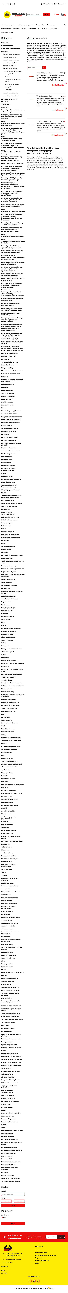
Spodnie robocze (7, 967)
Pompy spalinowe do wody (10, 990)
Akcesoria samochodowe (9, 428)
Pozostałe (5, 107)
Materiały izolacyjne (8, 1098)
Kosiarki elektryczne (8, 482)
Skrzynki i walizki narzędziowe (11, 417)
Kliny (3, 622)
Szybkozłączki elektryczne (10, 987)
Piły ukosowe (5, 850)
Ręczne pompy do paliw (9, 1053)
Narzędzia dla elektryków (9, 903)
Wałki (3, 408)
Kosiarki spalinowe (7, 365)
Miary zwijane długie (8, 607)
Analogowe (5, 827)
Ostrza (3, 625)
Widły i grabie (5, 619)
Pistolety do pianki (7, 634)
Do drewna (5, 434)
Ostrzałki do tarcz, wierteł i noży (12, 793)
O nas (3, 1270)
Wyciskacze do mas (8, 778)
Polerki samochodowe (8, 830)
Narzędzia (40, 25)
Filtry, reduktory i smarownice (11, 746)
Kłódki (3, 970)
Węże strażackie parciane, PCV (11, 503)
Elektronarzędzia (9, 25)
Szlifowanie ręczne (7, 981)
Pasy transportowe (7, 500)
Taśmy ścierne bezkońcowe (10, 1013)
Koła (2, 755)
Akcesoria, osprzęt (7, 652)
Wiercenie (4, 781)
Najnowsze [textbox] (31, 67)
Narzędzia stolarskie (10, 63)
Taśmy (3, 734)
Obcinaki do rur (6, 920)
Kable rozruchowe (7, 616)
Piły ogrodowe (6, 462)
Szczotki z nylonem (8, 958)
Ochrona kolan (6, 1104)
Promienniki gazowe (8, 1119)
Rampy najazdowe (7, 1175)
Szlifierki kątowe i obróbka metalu (12, 1130)
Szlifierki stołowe (7, 1074)
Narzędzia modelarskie (11, 93)
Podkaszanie (5, 509)
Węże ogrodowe (6, 773)
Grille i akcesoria (6, 847)
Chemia (7, 76)
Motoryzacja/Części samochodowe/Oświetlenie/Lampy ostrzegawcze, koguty (13, 257)
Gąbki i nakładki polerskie (10, 1016)
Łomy (3, 1127)
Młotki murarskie (7, 402)
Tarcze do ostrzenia (8, 1022)
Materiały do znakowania (9, 520)
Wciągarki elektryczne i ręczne (11, 1059)
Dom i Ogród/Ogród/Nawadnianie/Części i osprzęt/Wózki (13, 123)
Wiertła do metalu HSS (9, 506)
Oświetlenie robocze (8, 677)
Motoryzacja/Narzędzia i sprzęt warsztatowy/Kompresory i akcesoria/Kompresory (11, 168)
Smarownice (5, 889)
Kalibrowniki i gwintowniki (10, 517)
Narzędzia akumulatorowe (10, 534)
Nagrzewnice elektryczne (9, 1139)
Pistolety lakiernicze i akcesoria (11, 764)
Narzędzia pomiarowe (10, 57)
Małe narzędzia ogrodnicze (10, 537)
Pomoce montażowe (8, 1153)
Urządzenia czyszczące (9, 566)
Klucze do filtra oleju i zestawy (11, 1150)
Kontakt (4, 1273)
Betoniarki (4, 529)
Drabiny (3, 975)
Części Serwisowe (7, 833)
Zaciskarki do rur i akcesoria (10, 1039)
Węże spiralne (6, 1068)
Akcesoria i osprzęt (26, 25)
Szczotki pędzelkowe (8, 955)
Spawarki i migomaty (8, 356)
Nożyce (3, 643)
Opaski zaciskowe (7, 929)
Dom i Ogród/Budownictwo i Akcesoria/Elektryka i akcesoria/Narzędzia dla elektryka (12, 293)
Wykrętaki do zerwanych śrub (11, 649)
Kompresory (5, 359)
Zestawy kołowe (6, 998)
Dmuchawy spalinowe (8, 596)
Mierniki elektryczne (8, 729)
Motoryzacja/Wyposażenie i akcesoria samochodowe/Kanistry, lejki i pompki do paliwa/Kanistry (12, 348)
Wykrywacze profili (7, 531)
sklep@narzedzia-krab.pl (13, 1259)
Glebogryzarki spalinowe (9, 799)
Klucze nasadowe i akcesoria (11, 479)
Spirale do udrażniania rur (10, 923)
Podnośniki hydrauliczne (9, 353)
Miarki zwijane (6, 605)
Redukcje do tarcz (7, 964)
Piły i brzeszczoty (7, 944)
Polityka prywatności (42, 1260)
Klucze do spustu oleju (9, 1147)
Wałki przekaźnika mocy (9, 362)
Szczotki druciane (7, 640)
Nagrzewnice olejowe (8, 572)
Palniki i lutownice (7, 883)
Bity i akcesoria (6, 549)
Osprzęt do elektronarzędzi (11, 48)
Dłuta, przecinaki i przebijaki (10, 419)
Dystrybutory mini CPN (9, 1044)
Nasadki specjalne (7, 390)
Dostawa (38, 1250)
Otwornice (4, 666)
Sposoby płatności (41, 1252)
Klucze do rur (5, 914)
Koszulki (4, 743)
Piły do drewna (6, 936)
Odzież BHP (5, 104)
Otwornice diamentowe (9, 414)
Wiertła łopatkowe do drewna (11, 683)
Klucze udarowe (6, 1031)
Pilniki (3, 543)
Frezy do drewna (6, 1107)
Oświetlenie (5, 770)
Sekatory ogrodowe (8, 396)
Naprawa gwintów (7, 1156)
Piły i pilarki (5, 787)
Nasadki (4, 808)
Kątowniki (4, 376)
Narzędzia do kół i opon (9, 723)
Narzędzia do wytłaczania (10, 1101)
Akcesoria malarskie (8, 637)
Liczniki (3, 1050)
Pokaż (13, 1223)
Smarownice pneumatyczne (10, 1071)
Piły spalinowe (6, 814)
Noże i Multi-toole (7, 558)
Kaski (3, 714)
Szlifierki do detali (7, 610)
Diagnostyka (5, 588)
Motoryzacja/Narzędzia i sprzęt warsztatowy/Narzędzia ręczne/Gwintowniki (11, 269)
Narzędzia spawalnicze (11, 96)
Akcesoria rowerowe (8, 546)
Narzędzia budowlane (10, 68)
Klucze (3, 493)
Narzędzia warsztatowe (11, 54)
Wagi (3, 726)
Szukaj (13, 1205)
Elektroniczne (6, 984)
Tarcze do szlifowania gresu (10, 1181)
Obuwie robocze (6, 680)
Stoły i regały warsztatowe (10, 490)
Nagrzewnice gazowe (8, 660)
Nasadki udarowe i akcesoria (10, 374)
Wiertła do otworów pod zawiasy (12, 569)
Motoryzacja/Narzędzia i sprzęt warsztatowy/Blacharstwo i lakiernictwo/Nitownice (11, 200)
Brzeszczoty (5, 844)
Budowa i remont (7, 399)
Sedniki (3, 1110)
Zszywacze (5, 646)
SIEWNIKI (4, 1125)
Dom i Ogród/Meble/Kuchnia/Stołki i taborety (11, 152)
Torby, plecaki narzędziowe (10, 1080)
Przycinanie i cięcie (7, 405)
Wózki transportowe (8, 454)
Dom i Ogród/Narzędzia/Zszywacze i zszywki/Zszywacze (11, 138)
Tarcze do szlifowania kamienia (12, 1019)
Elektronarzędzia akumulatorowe (12, 686)
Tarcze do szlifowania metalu (11, 1006)
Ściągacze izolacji (7, 476)
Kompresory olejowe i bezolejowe (12, 784)
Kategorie (5, 43)
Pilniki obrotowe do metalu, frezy (12, 663)
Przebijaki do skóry (7, 1136)
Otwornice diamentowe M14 (10, 451)
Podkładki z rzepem (8, 465)
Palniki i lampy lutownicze (10, 702)
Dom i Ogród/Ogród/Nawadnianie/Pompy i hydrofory (13, 241)
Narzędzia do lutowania (13, 74)
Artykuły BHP (5, 717)
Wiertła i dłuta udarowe (9, 761)
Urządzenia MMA (7, 1159)
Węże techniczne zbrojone (10, 1178)
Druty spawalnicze (7, 1116)
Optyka (3, 654)
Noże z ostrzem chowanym (10, 422)
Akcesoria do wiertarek (9, 749)
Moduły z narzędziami (8, 811)
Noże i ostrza (5, 526)
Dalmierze (4, 1172)
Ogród (3, 473)
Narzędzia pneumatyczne (12, 60)
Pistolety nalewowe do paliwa (11, 1047)
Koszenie (4, 776)
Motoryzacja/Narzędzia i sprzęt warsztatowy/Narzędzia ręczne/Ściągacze (12, 116)
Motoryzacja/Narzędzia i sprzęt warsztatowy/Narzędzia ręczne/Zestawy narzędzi (11, 158)
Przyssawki (5, 540)
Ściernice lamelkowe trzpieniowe (12, 972)
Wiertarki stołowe (7, 1133)
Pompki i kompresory (8, 440)
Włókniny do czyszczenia (9, 897)
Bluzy (3, 961)
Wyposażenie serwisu (8, 448)
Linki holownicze (7, 824)
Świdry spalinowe (7, 802)
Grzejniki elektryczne (8, 699)
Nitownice (4, 387)
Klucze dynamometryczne (10, 859)
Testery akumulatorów (9, 708)
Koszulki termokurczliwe (9, 978)
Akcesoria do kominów (9, 767)
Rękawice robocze (7, 384)
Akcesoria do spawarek (9, 585)
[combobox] (36, 67)
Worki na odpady (7, 523)
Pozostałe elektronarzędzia (10, 917)
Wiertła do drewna (7, 1095)
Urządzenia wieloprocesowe (10, 1162)
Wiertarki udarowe (7, 732)
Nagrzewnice (5, 602)
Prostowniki (5, 657)
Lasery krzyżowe (6, 459)
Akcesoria (4, 552)
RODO (37, 1263)
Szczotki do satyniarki (8, 926)
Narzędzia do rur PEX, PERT (10, 705)
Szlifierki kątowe (6, 456)
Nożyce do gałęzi (7, 758)
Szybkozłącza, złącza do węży (11, 674)
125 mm (4, 875)
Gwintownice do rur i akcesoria (11, 1056)
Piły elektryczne (6, 689)
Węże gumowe (6, 582)
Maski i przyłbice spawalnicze (11, 1113)
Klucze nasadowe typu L (9, 805)
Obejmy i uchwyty (7, 911)
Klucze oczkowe (6, 796)
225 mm (4, 872)
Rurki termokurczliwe (12, 84)
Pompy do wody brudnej (9, 437)
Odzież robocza (6, 425)
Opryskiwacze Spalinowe (9, 599)
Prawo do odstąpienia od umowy (45, 1255)
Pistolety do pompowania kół (11, 1065)
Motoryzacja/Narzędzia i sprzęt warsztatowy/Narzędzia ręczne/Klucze (11, 193)
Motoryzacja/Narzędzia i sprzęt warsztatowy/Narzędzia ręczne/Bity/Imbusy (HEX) (11, 229)
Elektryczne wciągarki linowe (11, 1062)
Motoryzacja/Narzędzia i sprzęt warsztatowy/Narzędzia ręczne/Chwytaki (11, 319)
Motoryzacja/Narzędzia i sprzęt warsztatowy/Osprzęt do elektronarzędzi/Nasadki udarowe (12, 145)
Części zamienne (7, 853)
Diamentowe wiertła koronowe (11, 371)
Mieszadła (4, 613)
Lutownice (8, 89)
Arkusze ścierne (6, 869)
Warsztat (51, 25)
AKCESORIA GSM (7, 952)
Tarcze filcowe (6, 894)
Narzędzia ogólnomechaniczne (11, 841)
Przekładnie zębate (7, 1028)
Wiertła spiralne (6, 900)
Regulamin (38, 1258)
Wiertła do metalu (7, 393)
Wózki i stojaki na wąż (8, 579)
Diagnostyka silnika (7, 1077)
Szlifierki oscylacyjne (8, 711)
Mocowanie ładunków (8, 631)
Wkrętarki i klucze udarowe (10, 892)
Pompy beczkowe (7, 1042)
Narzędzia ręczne (9, 65)
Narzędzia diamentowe (9, 1122)
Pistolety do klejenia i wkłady (11, 737)
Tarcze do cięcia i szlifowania (11, 740)
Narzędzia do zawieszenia (10, 856)
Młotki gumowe (6, 752)
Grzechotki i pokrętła (8, 431)
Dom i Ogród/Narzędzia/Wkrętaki (12, 163)
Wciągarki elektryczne (8, 368)
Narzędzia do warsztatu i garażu (12, 555)
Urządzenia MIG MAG (8, 1165)
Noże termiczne (6, 861)
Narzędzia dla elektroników (12, 71)
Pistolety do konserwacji (9, 1083)
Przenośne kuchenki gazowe (11, 628)
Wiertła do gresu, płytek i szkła (11, 411)
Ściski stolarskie (6, 720)
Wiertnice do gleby (7, 691)
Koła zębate (5, 1025)
